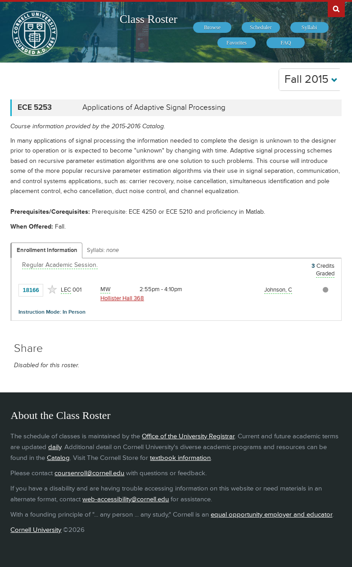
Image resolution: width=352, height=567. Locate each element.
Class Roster (148, 19)
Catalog (58, 458)
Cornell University (35, 530)
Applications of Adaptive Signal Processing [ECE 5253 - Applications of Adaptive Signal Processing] (154, 107)
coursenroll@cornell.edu (89, 473)
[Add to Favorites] (52, 289)
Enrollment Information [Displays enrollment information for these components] (47, 250)
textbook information (180, 458)
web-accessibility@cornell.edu (125, 499)
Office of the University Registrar (188, 436)
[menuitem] (212, 27)
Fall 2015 (311, 79)
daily (54, 447)
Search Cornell (336, 8)
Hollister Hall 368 (122, 298)
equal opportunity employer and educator (271, 514)
